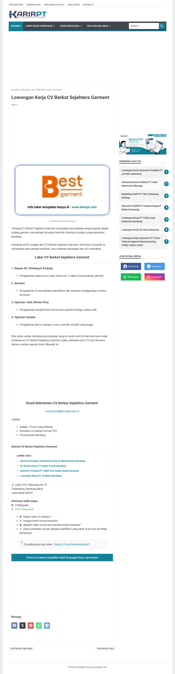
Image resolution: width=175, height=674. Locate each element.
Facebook (130, 266)
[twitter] (22, 625)
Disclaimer (73, 5)
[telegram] (47, 625)
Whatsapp (130, 277)
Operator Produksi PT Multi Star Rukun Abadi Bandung (49, 470)
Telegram (154, 266)
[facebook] (14, 625)
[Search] (144, 26)
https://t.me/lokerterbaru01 (72, 544)
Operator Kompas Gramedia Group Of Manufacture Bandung (52, 461)
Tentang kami (16, 5)
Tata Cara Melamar (97, 26)
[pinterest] (31, 625)
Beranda (16, 26)
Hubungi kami (33, 5)
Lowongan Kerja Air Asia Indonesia (140, 229)
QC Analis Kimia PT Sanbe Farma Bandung (43, 465)
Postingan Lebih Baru (21, 649)
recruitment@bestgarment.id (62, 411)
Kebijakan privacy (54, 5)
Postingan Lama (105, 649)
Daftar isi (88, 5)
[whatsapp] (39, 625)
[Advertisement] (87, 56)
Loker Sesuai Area (69, 26)
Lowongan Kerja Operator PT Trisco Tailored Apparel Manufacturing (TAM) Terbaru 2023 (140, 242)
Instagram (154, 277)
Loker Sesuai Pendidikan (39, 26)
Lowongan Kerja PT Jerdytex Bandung (40, 475)
